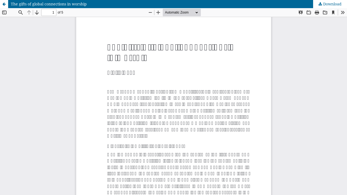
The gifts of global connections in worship (49, 3)
